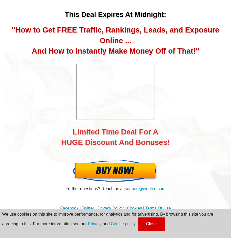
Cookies (134, 208)
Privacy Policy (111, 208)
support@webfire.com (145, 188)
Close (151, 224)
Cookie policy (123, 224)
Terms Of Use (158, 208)
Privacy (94, 224)
